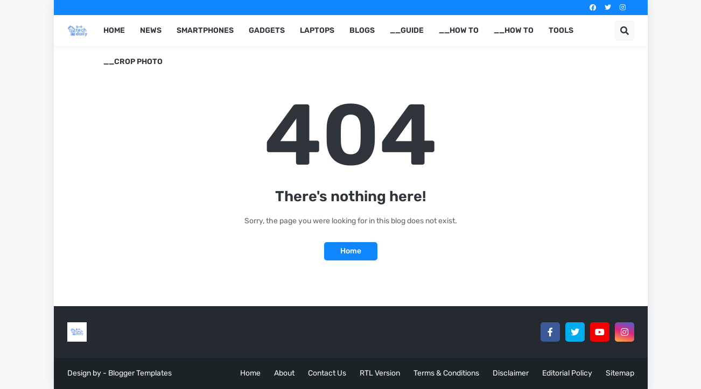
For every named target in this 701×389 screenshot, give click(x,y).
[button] (624, 30)
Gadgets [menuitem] (267, 30)
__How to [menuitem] (459, 30)
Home (350, 251)
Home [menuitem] (114, 30)
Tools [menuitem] (561, 30)
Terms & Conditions (446, 373)
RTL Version (380, 373)
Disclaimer (511, 373)
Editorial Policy (567, 373)
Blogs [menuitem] (362, 30)
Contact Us (327, 373)
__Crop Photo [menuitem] (133, 61)
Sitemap (620, 373)
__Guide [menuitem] (407, 30)
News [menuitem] (151, 30)
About (284, 373)
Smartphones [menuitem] (205, 30)
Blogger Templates (140, 373)
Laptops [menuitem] (317, 30)
